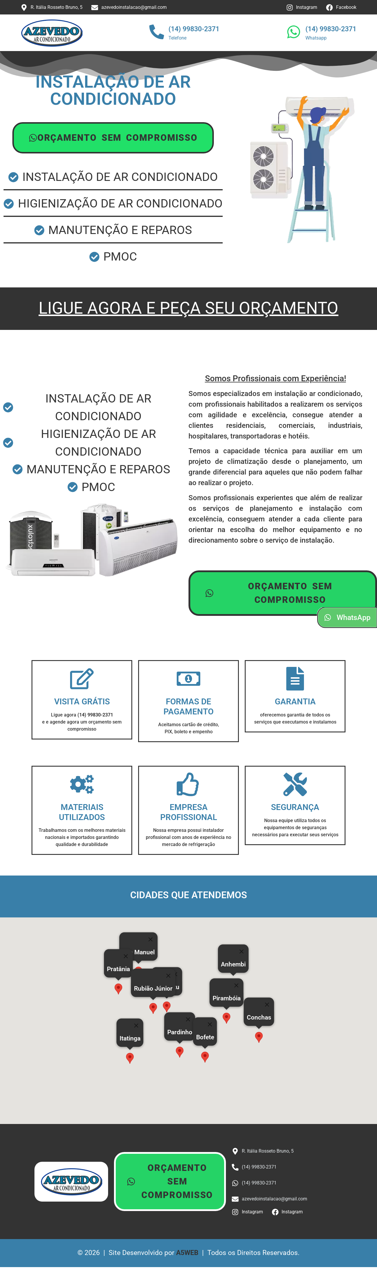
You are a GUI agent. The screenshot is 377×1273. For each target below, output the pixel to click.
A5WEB (187, 1253)
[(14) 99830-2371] (156, 33)
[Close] (210, 1024)
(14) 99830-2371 (193, 29)
